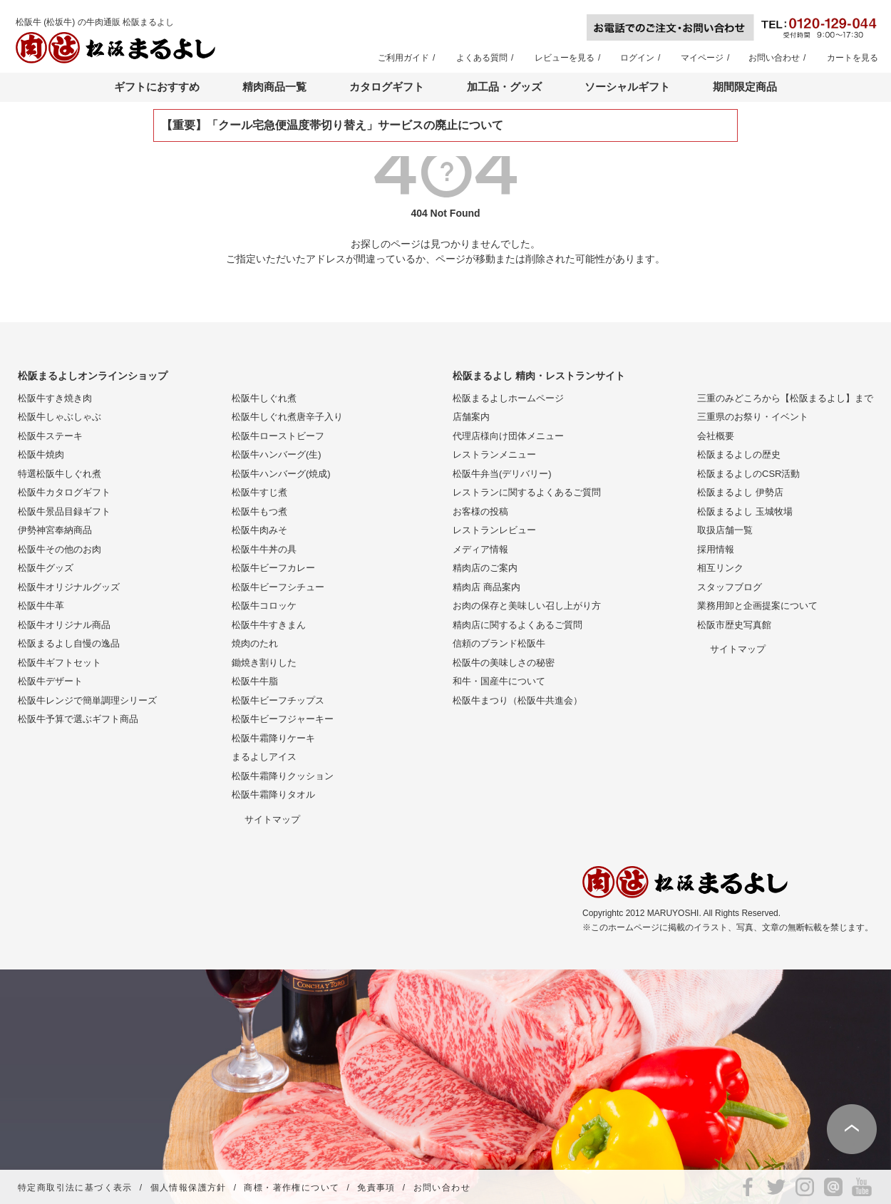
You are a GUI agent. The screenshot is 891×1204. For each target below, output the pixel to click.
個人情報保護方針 (188, 1188)
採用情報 (715, 549)
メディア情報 (480, 549)
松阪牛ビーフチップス (278, 700)
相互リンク (720, 567)
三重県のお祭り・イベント (752, 416)
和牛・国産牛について (499, 681)
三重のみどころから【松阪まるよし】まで (785, 398)
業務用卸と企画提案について (757, 605)
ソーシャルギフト (627, 87)
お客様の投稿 (480, 511)
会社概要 (715, 436)
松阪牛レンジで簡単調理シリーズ (87, 700)
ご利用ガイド (403, 58)
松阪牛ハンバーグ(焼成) (281, 473)
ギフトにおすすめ (157, 87)
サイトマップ (272, 819)
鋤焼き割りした (264, 662)
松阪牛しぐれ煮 (264, 398)
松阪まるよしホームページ (508, 398)
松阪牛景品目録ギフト (64, 511)
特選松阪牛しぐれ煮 (59, 473)
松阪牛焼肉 (41, 454)
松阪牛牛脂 (255, 681)
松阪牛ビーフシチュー (278, 587)
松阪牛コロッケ (264, 605)
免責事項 (376, 1188)
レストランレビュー (494, 530)
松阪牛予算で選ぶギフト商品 (78, 719)
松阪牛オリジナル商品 (64, 624)
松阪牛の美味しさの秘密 (504, 662)
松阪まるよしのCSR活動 (748, 473)
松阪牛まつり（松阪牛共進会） (517, 700)
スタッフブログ (729, 587)
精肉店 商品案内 (486, 587)
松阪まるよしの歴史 (739, 454)
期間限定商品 (745, 87)
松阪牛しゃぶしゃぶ (59, 416)
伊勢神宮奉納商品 (55, 530)
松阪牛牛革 (41, 605)
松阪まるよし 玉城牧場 (745, 511)
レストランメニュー (494, 454)
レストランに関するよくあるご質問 (527, 492)
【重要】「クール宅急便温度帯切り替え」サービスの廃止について (332, 125)
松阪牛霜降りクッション (283, 776)
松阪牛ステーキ (50, 436)
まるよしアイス (264, 756)
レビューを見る (564, 58)
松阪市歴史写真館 (734, 624)
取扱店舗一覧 (725, 530)
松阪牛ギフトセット (59, 662)
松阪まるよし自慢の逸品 (69, 643)
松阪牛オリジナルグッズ (69, 587)
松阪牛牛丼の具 (264, 549)
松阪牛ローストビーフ (278, 436)
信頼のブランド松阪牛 (499, 643)
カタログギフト (386, 87)
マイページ (702, 58)
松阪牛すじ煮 (259, 492)
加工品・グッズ (504, 87)
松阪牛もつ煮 (259, 511)
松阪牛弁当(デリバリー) (502, 473)
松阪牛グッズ (45, 567)
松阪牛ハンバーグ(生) (276, 454)
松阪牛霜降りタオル (273, 794)
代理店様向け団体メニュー (508, 436)
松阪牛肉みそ (259, 530)
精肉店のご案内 (485, 567)
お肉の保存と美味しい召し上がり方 (527, 605)
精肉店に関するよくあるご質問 (517, 624)
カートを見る (852, 58)
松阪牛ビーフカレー (273, 567)
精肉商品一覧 (274, 87)
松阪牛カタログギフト (64, 492)
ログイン (637, 58)
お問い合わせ (774, 58)
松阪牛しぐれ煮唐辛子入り (287, 416)
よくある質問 (482, 58)
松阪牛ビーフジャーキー (283, 719)
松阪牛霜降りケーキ (273, 738)
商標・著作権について (291, 1188)
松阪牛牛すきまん (269, 624)
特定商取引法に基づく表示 (75, 1188)
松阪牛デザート (50, 681)
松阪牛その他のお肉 (59, 549)
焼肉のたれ (255, 643)
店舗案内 (471, 416)
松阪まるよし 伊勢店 (740, 492)
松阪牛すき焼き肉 (55, 398)
